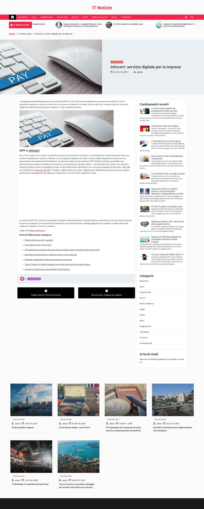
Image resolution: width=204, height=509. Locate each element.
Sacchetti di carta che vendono (58, 24)
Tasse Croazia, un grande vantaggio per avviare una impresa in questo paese (57, 264)
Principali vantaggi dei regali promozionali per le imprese (48, 259)
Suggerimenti (145, 326)
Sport (85, 17)
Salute (75, 17)
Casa (34, 17)
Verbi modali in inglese (23, 427)
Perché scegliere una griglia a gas (166, 206)
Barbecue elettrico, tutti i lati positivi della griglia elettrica (167, 222)
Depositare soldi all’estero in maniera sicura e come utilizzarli (51, 255)
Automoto (23, 17)
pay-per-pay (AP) (43, 170)
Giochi (114, 17)
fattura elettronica (37, 230)
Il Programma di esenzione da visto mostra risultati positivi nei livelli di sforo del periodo (62, 250)
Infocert (34, 150)
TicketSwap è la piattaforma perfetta (30, 484)
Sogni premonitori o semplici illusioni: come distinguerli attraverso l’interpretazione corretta (164, 25)
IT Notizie (102, 8)
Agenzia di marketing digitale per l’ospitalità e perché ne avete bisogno (166, 239)
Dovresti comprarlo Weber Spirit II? (167, 254)
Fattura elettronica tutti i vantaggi (39, 240)
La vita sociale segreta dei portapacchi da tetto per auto (164, 109)
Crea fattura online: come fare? (38, 245)
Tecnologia (62, 17)
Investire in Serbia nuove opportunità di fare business (47, 269)
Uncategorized (146, 343)
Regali (142, 309)
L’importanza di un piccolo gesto (166, 141)
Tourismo (125, 17)
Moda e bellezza (99, 17)
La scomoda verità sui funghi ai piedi (111, 24)
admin (140, 72)
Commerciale (46, 17)
